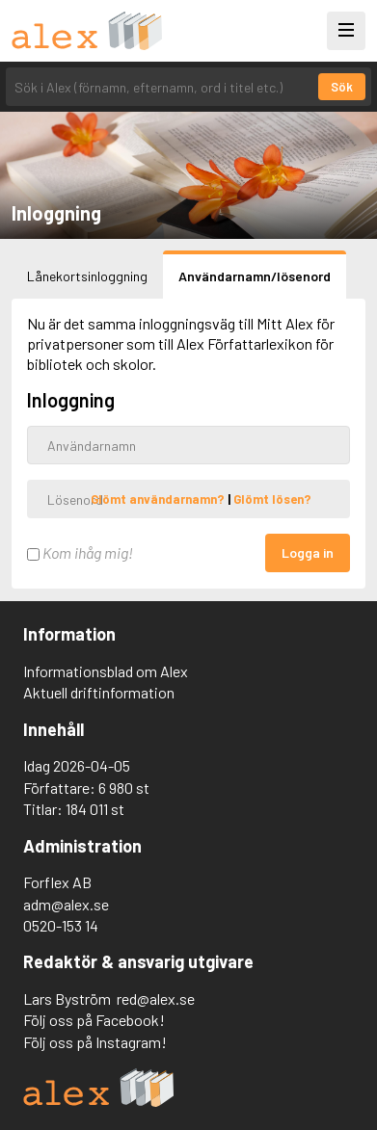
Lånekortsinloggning (87, 276)
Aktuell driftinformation (99, 692)
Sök (342, 86)
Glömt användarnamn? (159, 499)
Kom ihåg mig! (80, 552)
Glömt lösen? (272, 499)
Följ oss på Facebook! (94, 1020)
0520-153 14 (60, 925)
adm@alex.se (66, 904)
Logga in (308, 552)
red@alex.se (156, 998)
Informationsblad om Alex (105, 671)
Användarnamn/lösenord (254, 276)
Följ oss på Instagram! (95, 1042)
